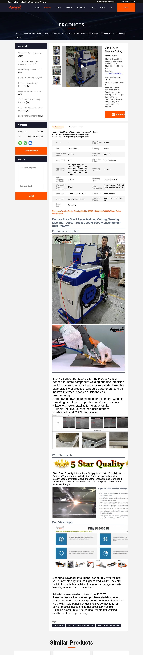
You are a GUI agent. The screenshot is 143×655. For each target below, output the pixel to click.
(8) (30, 116)
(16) (29, 71)
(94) (30, 78)
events (93, 7)
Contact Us (81, 7)
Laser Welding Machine (41, 33)
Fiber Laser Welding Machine (108, 625)
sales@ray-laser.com (105, 2)
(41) (30, 92)
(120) (30, 54)
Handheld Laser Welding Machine (80, 625)
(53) (30, 109)
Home (37, 7)
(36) (28, 84)
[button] (56, 83)
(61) (28, 62)
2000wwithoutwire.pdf (113, 73)
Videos (58, 7)
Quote (126, 7)
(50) (29, 101)
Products (47, 7)
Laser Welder (59, 625)
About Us (69, 7)
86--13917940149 (127, 2)
